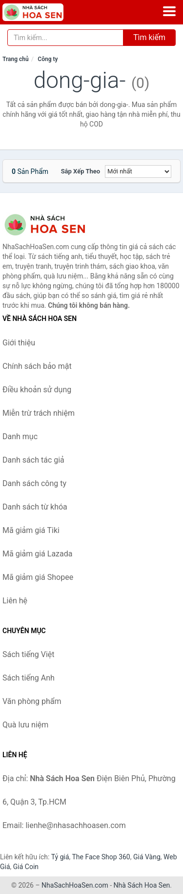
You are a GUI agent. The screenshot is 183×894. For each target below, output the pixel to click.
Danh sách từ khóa (34, 506)
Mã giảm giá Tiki (31, 530)
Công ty (48, 59)
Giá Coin (26, 867)
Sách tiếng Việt (28, 654)
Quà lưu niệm (25, 724)
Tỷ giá (60, 857)
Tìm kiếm (149, 37)
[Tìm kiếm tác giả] (65, 37)
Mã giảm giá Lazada (37, 553)
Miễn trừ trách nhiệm (38, 413)
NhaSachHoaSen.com (74, 885)
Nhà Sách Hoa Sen (142, 885)
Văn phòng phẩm (31, 701)
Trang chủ (15, 59)
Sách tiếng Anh (28, 677)
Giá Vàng (147, 857)
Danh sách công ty (34, 483)
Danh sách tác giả (33, 460)
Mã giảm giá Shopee (37, 577)
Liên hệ (14, 600)
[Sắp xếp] (138, 171)
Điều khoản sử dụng (36, 389)
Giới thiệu (18, 342)
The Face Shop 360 (101, 857)
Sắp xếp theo (80, 171)
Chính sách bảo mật (37, 366)
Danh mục (20, 436)
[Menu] (169, 11)
